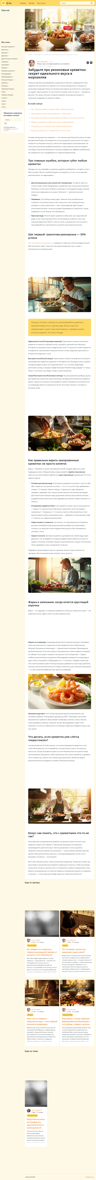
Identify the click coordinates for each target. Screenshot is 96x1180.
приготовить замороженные (42, 243)
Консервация (6, 74)
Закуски (4, 68)
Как (29, 243)
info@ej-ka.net (89, 1177)
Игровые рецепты (8, 71)
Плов (3, 92)
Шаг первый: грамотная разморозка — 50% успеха (51, 113)
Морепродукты (7, 77)
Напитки (5, 83)
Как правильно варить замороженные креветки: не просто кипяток (58, 118)
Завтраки (5, 62)
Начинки (5, 86)
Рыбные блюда (7, 95)
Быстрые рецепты (8, 46)
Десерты (5, 56)
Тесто (3, 107)
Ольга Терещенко (37, 1110)
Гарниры (4, 52)
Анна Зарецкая (42, 61)
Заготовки (5, 65)
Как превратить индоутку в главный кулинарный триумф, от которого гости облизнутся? (42, 952)
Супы (3, 104)
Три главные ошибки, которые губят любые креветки (52, 109)
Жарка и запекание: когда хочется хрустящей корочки (52, 122)
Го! (5, 123)
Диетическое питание (9, 59)
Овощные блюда (8, 89)
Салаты (4, 98)
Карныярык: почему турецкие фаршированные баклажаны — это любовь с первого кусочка (76, 1021)
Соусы (4, 101)
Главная (30, 54)
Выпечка (5, 49)
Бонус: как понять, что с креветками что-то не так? (50, 130)
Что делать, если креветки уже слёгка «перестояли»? (52, 126)
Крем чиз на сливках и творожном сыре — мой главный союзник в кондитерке (42, 1021)
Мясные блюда (7, 80)
